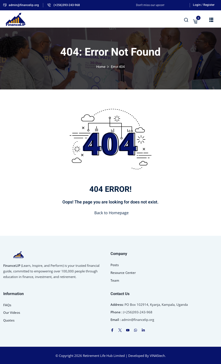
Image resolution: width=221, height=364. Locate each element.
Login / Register (204, 5)
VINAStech (157, 355)
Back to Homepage (111, 212)
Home (101, 66)
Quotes (8, 320)
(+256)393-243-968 (63, 5)
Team (114, 280)
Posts (114, 265)
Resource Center (123, 272)
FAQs (7, 305)
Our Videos (11, 312)
